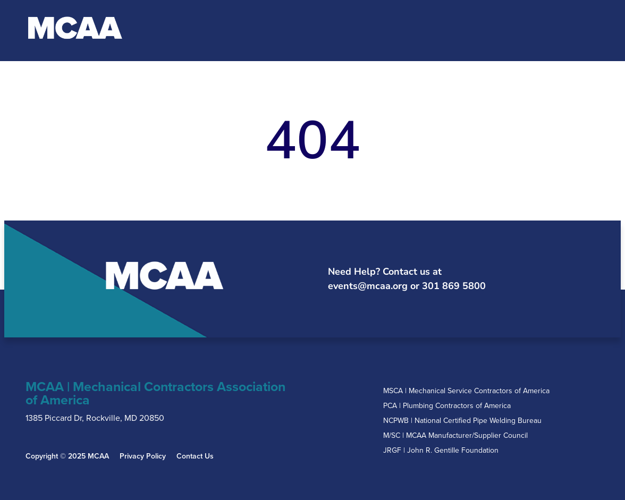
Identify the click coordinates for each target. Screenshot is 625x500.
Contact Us (195, 456)
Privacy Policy (143, 456)
